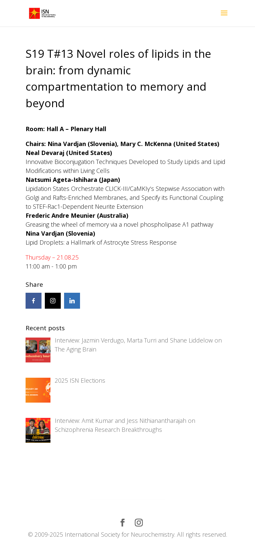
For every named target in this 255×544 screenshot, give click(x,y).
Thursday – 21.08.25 (52, 257)
